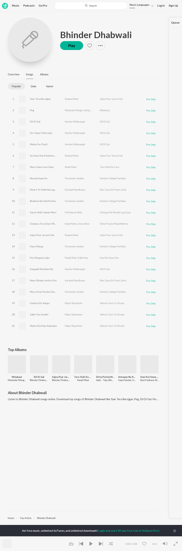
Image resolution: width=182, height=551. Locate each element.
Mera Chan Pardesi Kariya (44, 291)
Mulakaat (105, 110)
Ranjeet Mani (71, 99)
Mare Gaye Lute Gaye (42, 167)
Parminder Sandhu (74, 178)
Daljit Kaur (82, 257)
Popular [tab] (16, 86)
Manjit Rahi (70, 257)
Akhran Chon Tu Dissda (112, 303)
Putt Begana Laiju (40, 257)
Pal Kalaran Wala (73, 212)
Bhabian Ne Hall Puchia (43, 201)
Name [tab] (49, 86)
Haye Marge (36, 246)
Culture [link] (140, 536)
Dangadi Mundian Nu (41, 269)
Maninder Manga (73, 110)
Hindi (132, 8)
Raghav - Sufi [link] (117, 536)
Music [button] (15, 5)
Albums (44, 74)
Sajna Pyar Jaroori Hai (111, 99)
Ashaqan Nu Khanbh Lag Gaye (115, 212)
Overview (13, 74)
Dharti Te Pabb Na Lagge (43, 189)
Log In (161, 5)
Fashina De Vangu (40, 303)
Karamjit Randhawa (75, 189)
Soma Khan (84, 223)
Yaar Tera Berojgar (40, 99)
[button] (140, 6)
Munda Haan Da (38, 178)
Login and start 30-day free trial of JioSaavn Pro (129, 530)
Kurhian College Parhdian (113, 178)
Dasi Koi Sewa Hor (109, 257)
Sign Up (173, 5)
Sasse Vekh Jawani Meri (43, 212)
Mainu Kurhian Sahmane (43, 325)
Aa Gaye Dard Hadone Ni (43, 155)
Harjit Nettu (71, 223)
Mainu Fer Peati (38, 144)
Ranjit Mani (70, 167)
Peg (32, 110)
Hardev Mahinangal (75, 121)
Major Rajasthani (73, 303)
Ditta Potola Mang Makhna (114, 223)
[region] (83, 518)
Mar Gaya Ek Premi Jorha (113, 189)
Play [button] (71, 45)
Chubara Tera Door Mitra (44, 223)
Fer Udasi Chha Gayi (41, 133)
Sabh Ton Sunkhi (39, 314)
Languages (139, 4)
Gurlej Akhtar (90, 110)
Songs (29, 74)
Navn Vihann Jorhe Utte (43, 280)
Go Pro (43, 5)
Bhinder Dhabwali (96, 34)
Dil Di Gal (35, 121)
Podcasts (29, 5)
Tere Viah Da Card (109, 167)
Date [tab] (33, 86)
